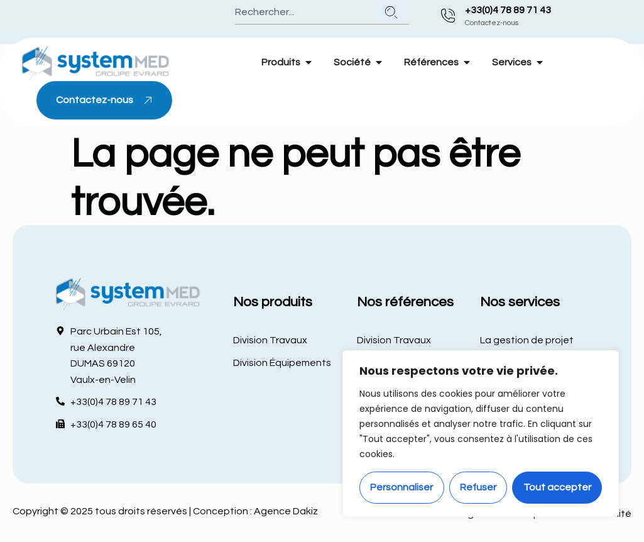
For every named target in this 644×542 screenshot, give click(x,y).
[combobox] (303, 12)
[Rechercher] (392, 12)
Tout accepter (557, 487)
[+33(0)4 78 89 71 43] (448, 15)
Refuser (478, 487)
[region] (480, 433)
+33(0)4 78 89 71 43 (508, 10)
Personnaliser (401, 487)
